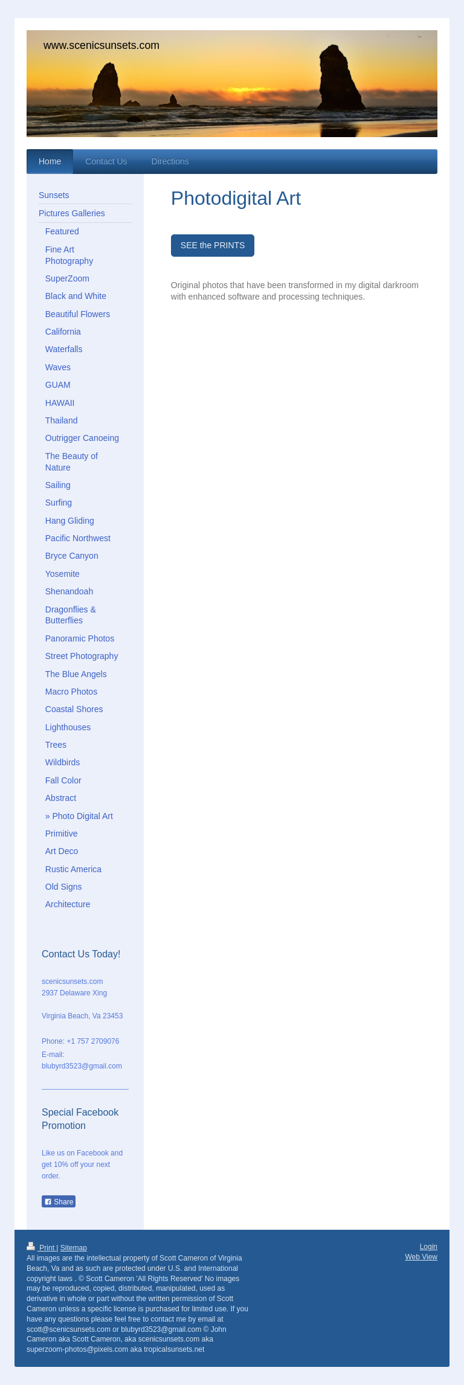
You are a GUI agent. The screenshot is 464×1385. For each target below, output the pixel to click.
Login (428, 1246)
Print (41, 1248)
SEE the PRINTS (213, 245)
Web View (421, 1257)
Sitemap (73, 1248)
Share (58, 1202)
